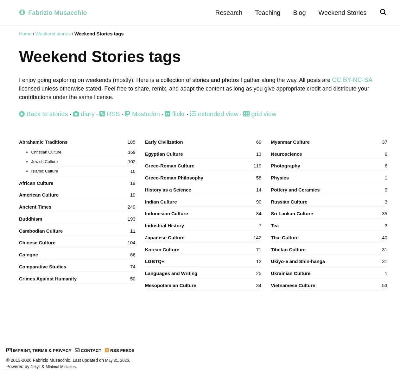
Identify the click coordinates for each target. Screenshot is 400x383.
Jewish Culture (83, 166)
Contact (95, 350)
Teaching (265, 12)
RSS (110, 116)
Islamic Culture (83, 176)
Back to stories (43, 116)
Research (226, 12)
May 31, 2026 (118, 360)
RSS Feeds (130, 350)
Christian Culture (83, 156)
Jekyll (35, 366)
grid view (262, 116)
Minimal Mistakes (63, 366)
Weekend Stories (340, 12)
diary (84, 116)
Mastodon (143, 116)
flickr (177, 116)
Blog (297, 12)
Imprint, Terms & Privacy (42, 350)
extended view (217, 116)
